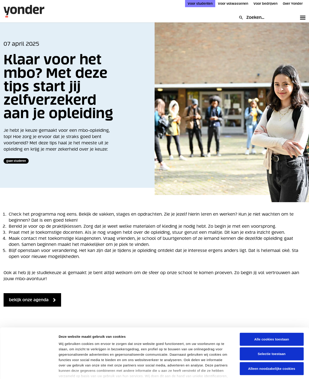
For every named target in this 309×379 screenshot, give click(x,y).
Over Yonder (293, 4)
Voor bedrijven (265, 4)
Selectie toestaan (272, 325)
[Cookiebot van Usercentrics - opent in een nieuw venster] (29, 370)
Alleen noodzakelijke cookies (271, 340)
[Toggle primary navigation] (301, 17)
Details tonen (279, 370)
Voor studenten (200, 4)
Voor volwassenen (233, 4)
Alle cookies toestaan (271, 310)
